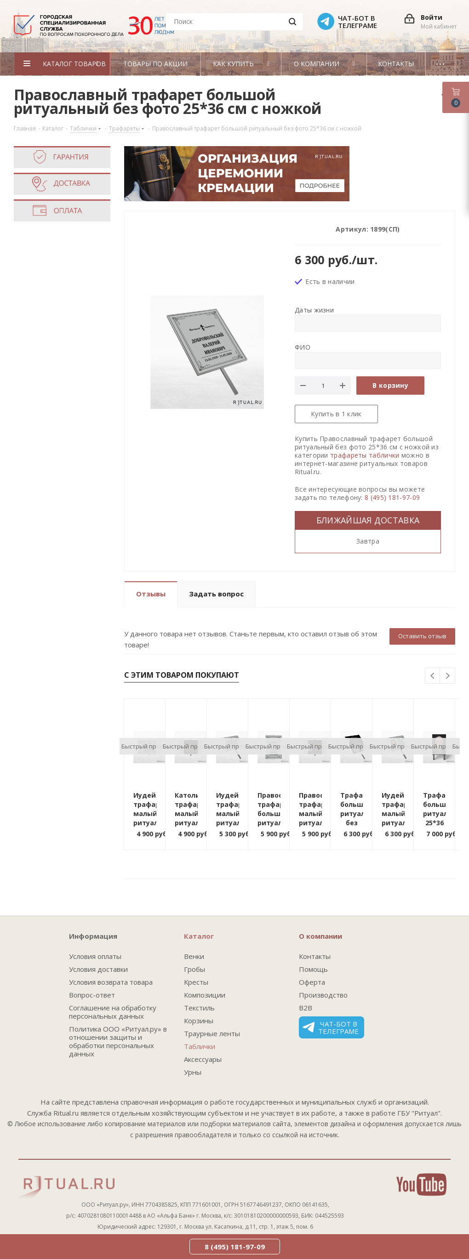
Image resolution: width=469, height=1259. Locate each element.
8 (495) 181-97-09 (392, 497)
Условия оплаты (95, 956)
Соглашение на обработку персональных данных (112, 1012)
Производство (323, 994)
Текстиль (199, 1007)
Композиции (204, 994)
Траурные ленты (212, 1033)
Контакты (315, 956)
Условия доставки (98, 969)
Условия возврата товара (111, 982)
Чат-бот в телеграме (331, 1027)
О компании (320, 936)
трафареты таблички (364, 455)
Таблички (199, 1046)
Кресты (196, 982)
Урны (192, 1072)
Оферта (312, 982)
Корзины (198, 1020)
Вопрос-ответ (92, 994)
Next (447, 676)
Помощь (313, 969)
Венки (194, 956)
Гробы (194, 969)
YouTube (421, 1184)
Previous (432, 676)
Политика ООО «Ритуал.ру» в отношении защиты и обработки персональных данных (118, 1041)
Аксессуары (203, 1059)
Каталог (199, 936)
